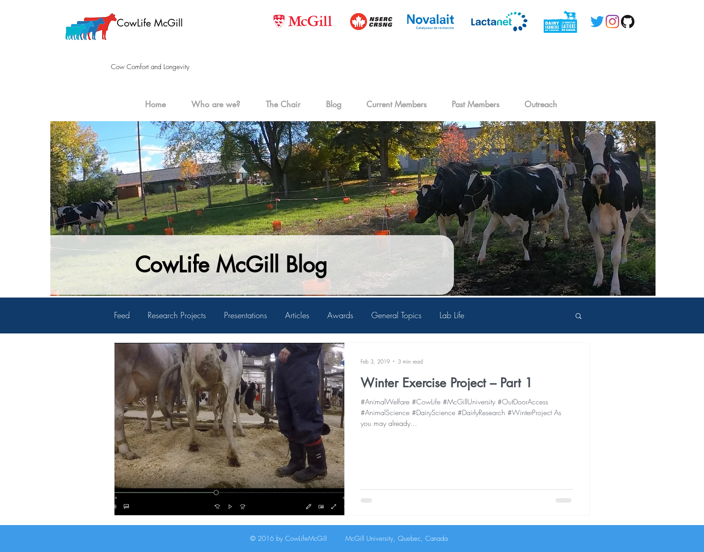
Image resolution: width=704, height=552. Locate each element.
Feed (122, 315)
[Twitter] (597, 21)
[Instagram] (612, 21)
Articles (297, 315)
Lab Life (452, 315)
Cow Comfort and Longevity (150, 66)
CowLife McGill (150, 23)
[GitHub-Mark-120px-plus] (627, 21)
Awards (340, 315)
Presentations (245, 315)
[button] (578, 316)
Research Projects (177, 315)
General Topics (396, 315)
